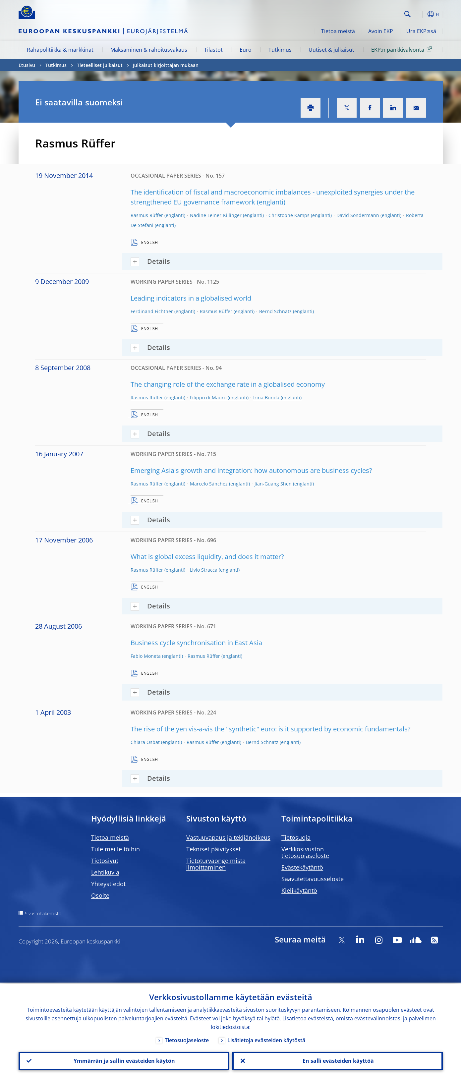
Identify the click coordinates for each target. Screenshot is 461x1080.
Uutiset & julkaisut (331, 49)
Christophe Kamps (289, 215)
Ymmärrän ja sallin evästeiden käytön (123, 1060)
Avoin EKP (380, 31)
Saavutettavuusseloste (312, 879)
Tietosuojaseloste (187, 1039)
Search (407, 14)
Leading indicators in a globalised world (191, 298)
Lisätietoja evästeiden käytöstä (266, 1039)
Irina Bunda (266, 397)
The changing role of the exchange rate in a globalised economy (228, 384)
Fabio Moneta (146, 656)
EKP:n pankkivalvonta (402, 49)
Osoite (100, 895)
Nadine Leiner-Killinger (216, 215)
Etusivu (27, 65)
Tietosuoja (296, 837)
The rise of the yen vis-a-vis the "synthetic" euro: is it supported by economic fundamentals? (271, 728)
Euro (246, 49)
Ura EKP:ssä (421, 31)
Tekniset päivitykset (213, 849)
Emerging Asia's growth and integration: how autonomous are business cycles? (251, 470)
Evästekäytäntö (302, 867)
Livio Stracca (203, 570)
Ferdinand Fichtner (152, 311)
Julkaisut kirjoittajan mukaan (166, 65)
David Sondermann (357, 215)
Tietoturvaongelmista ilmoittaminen (216, 864)
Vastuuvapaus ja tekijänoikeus (228, 837)
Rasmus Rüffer (147, 215)
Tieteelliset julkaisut (100, 65)
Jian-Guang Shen (273, 484)
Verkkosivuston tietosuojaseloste (305, 852)
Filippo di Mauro (208, 397)
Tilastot (213, 49)
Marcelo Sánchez (209, 484)
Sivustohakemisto (43, 913)
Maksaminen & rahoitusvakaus (148, 49)
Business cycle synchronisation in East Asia (196, 642)
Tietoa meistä (338, 31)
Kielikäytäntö (299, 890)
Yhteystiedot (108, 884)
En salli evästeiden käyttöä (337, 1060)
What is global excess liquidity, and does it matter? (207, 556)
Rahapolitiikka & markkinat (60, 49)
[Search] (369, 13)
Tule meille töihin (115, 849)
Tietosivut (104, 861)
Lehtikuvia (105, 872)
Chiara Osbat (145, 742)
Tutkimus (280, 49)
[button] (419, 14)
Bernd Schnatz (275, 311)
